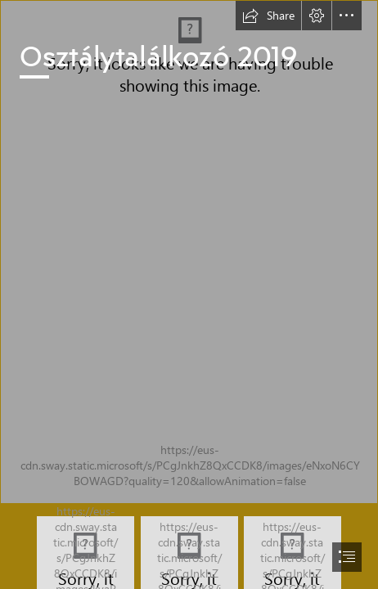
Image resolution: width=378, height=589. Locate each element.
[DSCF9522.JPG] (189, 252)
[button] (268, 15)
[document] (189, 294)
